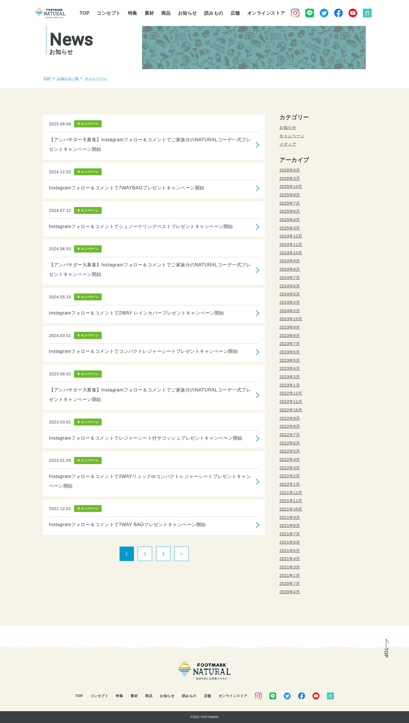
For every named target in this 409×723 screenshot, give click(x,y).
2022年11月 (290, 401)
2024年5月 (289, 294)
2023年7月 (289, 343)
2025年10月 (290, 186)
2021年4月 (289, 558)
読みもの (213, 13)
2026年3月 (289, 178)
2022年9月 (289, 418)
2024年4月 (289, 302)
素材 (149, 13)
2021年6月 (289, 542)
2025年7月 (289, 203)
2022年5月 (289, 451)
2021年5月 (289, 550)
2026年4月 (289, 170)
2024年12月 (290, 236)
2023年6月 (289, 352)
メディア (287, 144)
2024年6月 (289, 286)
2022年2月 (289, 476)
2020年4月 (289, 592)
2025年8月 (289, 195)
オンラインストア (266, 13)
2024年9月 (289, 261)
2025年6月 (289, 211)
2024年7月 (289, 277)
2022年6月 (289, 443)
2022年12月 (290, 393)
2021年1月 (289, 575)
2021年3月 (289, 567)
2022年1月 (289, 484)
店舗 (235, 13)
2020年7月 (289, 583)
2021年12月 (290, 492)
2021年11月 (290, 500)
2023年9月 (289, 327)
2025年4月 (289, 219)
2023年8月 (289, 335)
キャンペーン (291, 135)
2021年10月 (290, 509)
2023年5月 (289, 360)
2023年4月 (289, 368)
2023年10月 (290, 319)
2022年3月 (289, 468)
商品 (166, 13)
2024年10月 (290, 253)
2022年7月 (289, 434)
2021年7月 (289, 534)
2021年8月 (289, 525)
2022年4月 (289, 459)
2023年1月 (289, 385)
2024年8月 (289, 269)
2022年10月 (290, 410)
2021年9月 (289, 517)
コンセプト (109, 13)
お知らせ (187, 13)
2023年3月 (289, 376)
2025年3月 (289, 228)
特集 (132, 13)
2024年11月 (290, 244)
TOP (84, 13)
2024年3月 (289, 310)
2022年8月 (289, 426)
